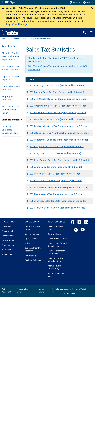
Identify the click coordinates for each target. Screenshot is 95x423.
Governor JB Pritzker (72, 414)
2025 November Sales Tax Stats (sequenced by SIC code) (41, 144)
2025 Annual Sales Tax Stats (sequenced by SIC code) (42, 105)
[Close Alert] (92, 8)
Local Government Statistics (11, 88)
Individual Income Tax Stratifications (11, 68)
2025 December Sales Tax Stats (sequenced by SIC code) (41, 131)
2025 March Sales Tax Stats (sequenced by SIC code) (42, 303)
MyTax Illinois (31, 364)
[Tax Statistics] (27, 39)
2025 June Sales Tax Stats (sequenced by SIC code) (42, 250)
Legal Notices (8, 366)
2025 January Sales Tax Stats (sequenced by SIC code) (42, 330)
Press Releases (8, 361)
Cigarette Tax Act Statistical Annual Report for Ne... (11, 56)
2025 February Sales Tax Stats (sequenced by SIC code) (40, 316)
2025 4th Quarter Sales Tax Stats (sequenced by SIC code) (41, 118)
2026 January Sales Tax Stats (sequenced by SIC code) (42, 91)
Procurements (8, 371)
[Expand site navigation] (91, 32)
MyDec (28, 369)
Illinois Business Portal (58, 364)
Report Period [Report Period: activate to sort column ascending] (82, 81)
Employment (7, 357)
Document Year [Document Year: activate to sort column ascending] (64, 81)
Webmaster (7, 380)
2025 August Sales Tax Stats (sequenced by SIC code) (42, 210)
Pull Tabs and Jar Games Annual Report (10, 109)
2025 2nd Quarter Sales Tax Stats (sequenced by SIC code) (41, 237)
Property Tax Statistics (8, 98)
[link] (73, 348)
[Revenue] (5, 39)
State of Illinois (54, 359)
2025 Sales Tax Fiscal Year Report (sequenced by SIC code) (42, 184)
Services (88, 2)
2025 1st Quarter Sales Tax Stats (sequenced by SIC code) (41, 290)
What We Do (7, 375)
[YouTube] (83, 355)
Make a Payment (32, 359)
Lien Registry (30, 381)
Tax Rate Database (33, 386)
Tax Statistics (10, 46)
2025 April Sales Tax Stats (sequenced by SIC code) (42, 277)
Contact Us (7, 352)
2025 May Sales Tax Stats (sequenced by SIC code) (42, 263)
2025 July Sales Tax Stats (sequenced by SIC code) (42, 224)
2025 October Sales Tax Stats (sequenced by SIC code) (42, 158)
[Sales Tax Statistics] (43, 39)
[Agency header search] (84, 32)
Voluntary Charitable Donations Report (10, 129)
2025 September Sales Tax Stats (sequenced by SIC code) (41, 197)
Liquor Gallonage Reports (10, 78)
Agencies (75, 2)
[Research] (15, 39)
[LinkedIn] (86, 348)
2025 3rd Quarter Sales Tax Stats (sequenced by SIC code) (41, 171)
